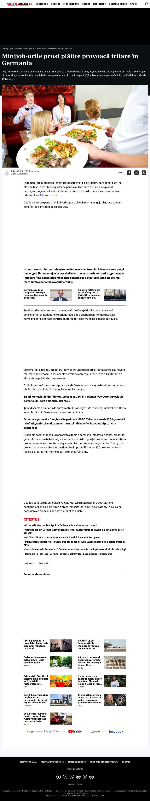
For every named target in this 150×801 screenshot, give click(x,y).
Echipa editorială (28, 762)
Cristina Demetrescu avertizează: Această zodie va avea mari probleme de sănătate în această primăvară (90, 699)
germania (29, 563)
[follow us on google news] (34, 731)
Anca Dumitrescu (19, 173)
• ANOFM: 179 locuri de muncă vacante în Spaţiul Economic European (62, 537)
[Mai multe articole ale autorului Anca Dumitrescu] (7, 173)
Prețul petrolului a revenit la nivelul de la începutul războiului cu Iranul (36, 644)
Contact (126, 762)
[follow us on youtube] (75, 731)
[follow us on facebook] (116, 731)
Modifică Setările (75, 769)
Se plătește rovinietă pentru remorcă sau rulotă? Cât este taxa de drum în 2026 (35, 717)
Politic (55, 4)
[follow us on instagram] (95, 731)
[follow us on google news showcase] (54, 731)
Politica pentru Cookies (52, 762)
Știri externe (71, 4)
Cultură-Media (118, 4)
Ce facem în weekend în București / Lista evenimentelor (35, 660)
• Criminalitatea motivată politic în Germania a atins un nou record (60, 525)
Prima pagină (7, 48)
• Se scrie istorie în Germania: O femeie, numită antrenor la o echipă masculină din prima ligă (75, 549)
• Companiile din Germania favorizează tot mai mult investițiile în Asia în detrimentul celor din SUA (74, 531)
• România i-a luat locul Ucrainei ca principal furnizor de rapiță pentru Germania (68, 554)
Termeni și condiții (77, 762)
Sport (133, 4)
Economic (41, 4)
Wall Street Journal (47, 195)
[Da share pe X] (136, 172)
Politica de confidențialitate (104, 762)
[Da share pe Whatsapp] (144, 172)
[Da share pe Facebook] (129, 172)
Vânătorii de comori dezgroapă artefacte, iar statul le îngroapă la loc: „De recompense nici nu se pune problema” (90, 661)
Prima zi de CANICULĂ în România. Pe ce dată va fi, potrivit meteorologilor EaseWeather (36, 680)
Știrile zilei (25, 4)
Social (86, 4)
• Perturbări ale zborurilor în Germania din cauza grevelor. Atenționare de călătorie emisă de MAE (75, 543)
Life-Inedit (99, 4)
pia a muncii (43, 563)
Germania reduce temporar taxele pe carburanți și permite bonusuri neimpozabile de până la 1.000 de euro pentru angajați (36, 294)
